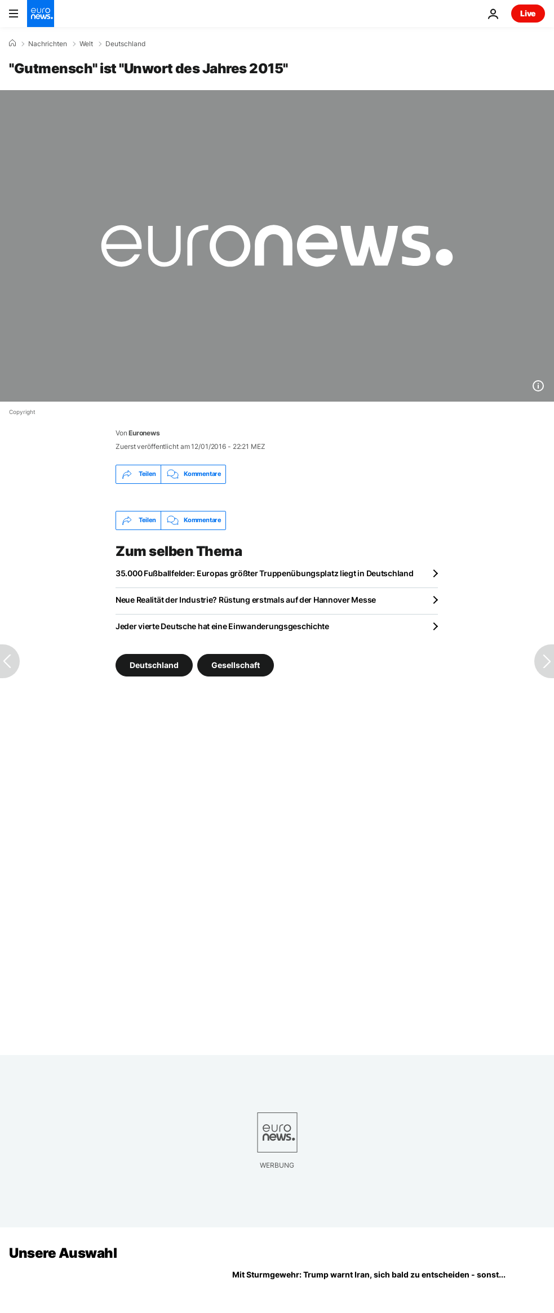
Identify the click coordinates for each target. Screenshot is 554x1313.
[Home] (12, 43)
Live (528, 13)
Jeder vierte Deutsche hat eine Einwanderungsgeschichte (222, 626)
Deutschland (125, 44)
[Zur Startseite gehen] (40, 13)
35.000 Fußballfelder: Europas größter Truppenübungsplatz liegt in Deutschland (264, 573)
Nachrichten (47, 44)
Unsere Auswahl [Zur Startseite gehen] (63, 1253)
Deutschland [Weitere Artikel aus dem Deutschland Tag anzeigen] (154, 665)
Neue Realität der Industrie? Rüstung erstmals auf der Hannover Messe (246, 599)
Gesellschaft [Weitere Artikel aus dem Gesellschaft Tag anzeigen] (235, 665)
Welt (86, 44)
